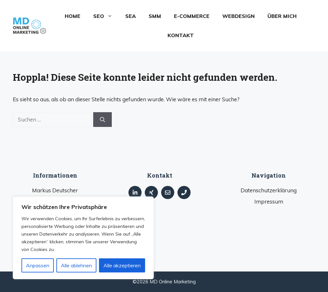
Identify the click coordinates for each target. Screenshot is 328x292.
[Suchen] (102, 119)
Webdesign (238, 16)
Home (72, 16)
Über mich (282, 16)
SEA (130, 16)
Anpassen (37, 265)
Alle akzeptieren (122, 265)
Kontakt (181, 35)
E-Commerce (191, 16)
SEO (106, 16)
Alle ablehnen (76, 265)
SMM (155, 16)
